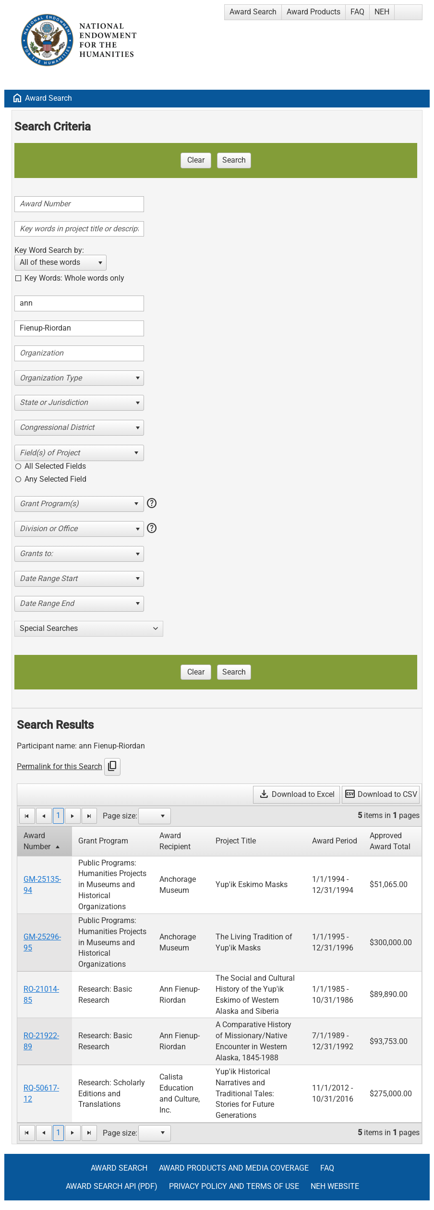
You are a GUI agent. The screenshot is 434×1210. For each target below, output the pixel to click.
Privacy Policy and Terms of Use (234, 1186)
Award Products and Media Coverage (234, 1168)
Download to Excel (296, 794)
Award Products (313, 11)
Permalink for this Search (59, 766)
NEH (381, 11)
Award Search (253, 11)
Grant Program (103, 840)
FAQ (357, 11)
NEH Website (335, 1186)
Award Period (334, 840)
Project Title (236, 840)
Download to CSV (380, 794)
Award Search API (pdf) (111, 1186)
